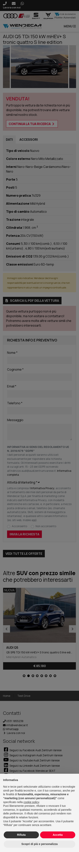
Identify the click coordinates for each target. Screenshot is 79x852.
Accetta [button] (58, 834)
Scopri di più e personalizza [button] (39, 844)
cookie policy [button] (31, 802)
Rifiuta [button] (21, 834)
